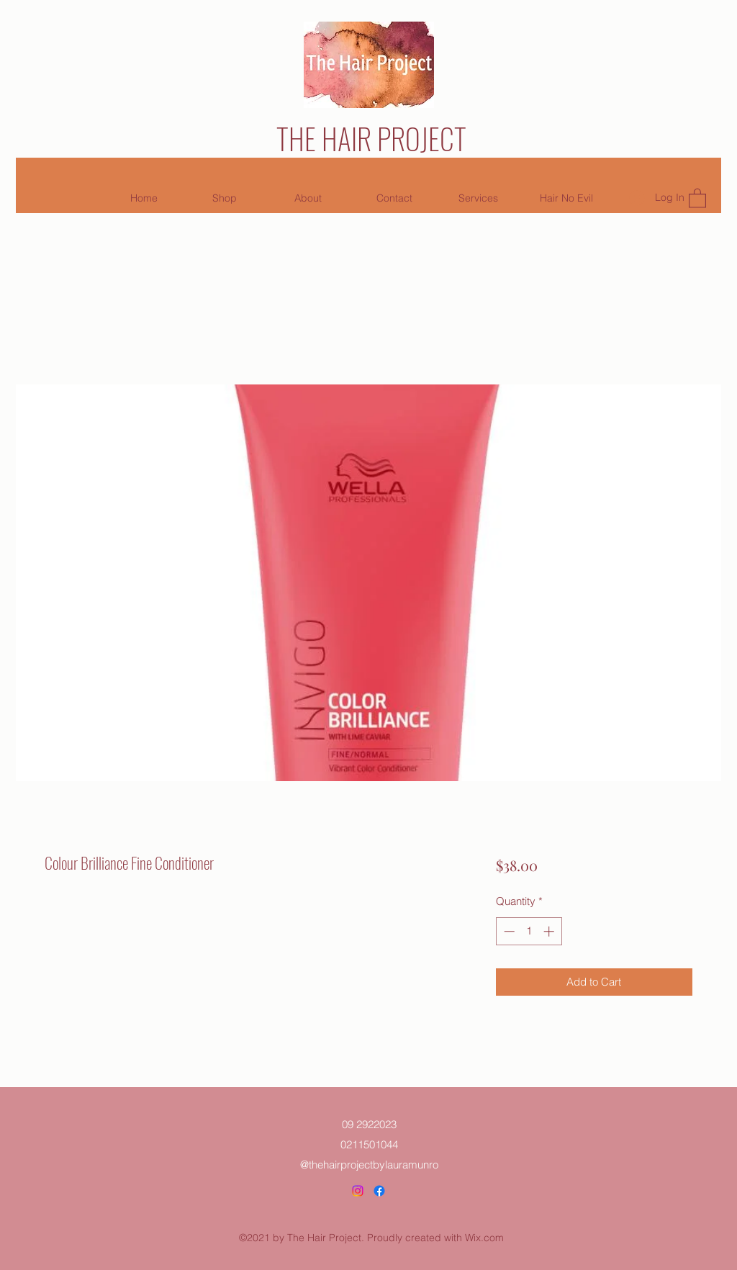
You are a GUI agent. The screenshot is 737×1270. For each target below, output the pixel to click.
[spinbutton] (529, 931)
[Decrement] (507, 931)
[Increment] (550, 931)
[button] (697, 197)
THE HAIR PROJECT (371, 138)
